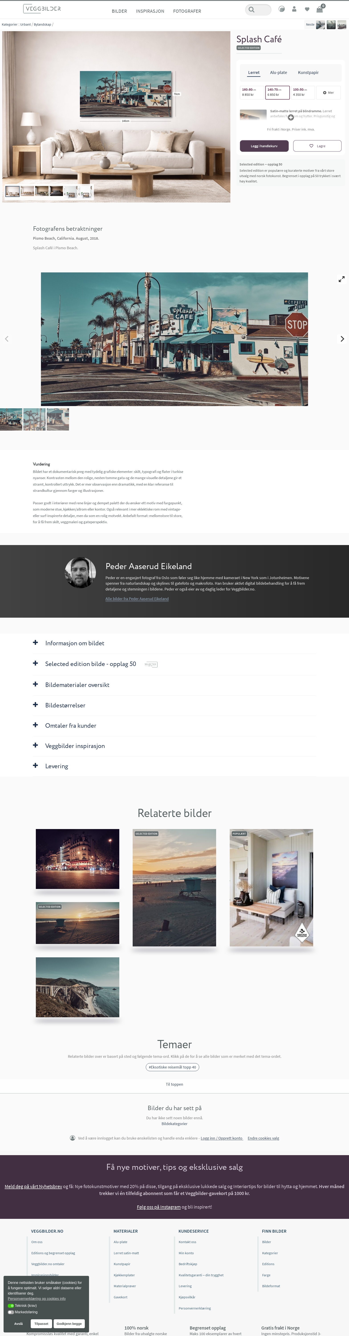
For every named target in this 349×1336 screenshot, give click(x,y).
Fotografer (187, 11)
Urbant (25, 24)
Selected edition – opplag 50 (260, 164)
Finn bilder (274, 1231)
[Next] (342, 339)
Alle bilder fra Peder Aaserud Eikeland (137, 598)
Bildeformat (271, 1286)
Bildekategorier (174, 1123)
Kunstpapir (122, 1264)
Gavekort (120, 1297)
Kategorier (10, 24)
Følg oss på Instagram (159, 1207)
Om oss (37, 1242)
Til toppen (174, 1084)
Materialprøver (125, 1286)
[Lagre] (317, 146)
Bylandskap (42, 24)
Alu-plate (120, 1242)
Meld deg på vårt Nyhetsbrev (33, 1186)
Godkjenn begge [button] (69, 1324)
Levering (185, 1286)
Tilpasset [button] (41, 1324)
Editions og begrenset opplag (53, 1253)
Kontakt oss (187, 1242)
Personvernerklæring (195, 1308)
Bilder (119, 11)
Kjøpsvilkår (187, 1297)
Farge (266, 1275)
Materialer (126, 1231)
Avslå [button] (18, 1324)
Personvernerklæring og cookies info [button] (37, 1299)
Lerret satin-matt (126, 1253)
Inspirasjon (150, 11)
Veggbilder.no (47, 1231)
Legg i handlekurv (264, 145)
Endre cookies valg (263, 1138)
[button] (11, 1306)
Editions (268, 1264)
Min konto (186, 1253)
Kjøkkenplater (124, 1275)
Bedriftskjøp (188, 1264)
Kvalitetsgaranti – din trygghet (201, 1275)
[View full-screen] (342, 279)
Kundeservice (194, 1231)
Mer (328, 92)
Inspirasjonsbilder (45, 1275)
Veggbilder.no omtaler (48, 1264)
